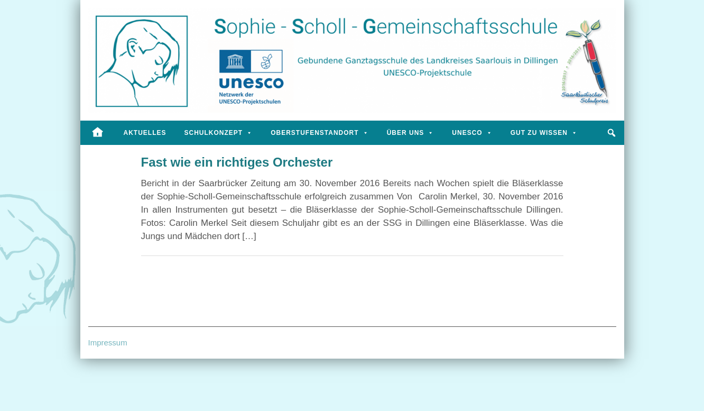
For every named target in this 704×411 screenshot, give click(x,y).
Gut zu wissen (544, 132)
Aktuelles (145, 132)
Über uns (410, 132)
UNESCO (472, 132)
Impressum (107, 342)
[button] (612, 132)
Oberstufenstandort (319, 132)
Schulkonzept (218, 132)
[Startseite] (97, 133)
